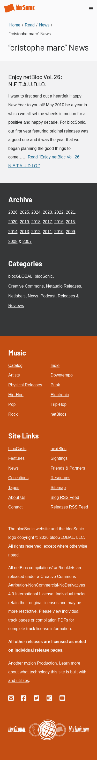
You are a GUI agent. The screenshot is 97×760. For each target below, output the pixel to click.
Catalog (15, 365)
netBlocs (58, 414)
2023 (47, 212)
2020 (13, 222)
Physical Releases (25, 385)
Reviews (16, 305)
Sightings (59, 458)
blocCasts (17, 449)
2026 (13, 212)
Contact (15, 507)
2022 (59, 212)
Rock (13, 414)
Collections (18, 478)
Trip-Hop (59, 404)
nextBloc (58, 449)
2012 (36, 231)
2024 (36, 212)
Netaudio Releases (63, 286)
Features (16, 458)
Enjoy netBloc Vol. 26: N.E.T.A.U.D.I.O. (35, 80)
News (33, 296)
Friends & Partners (68, 468)
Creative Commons (26, 286)
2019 (24, 222)
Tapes (13, 487)
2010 (59, 231)
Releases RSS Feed (69, 507)
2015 (70, 222)
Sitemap (58, 487)
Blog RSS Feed (65, 497)
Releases (66, 296)
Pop (12, 404)
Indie (55, 365)
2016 (59, 222)
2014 (13, 231)
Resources (60, 478)
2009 (70, 231)
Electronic (60, 395)
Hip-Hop (16, 395)
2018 (36, 222)
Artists (14, 375)
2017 (47, 222)
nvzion (30, 663)
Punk (55, 385)
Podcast (48, 296)
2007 (27, 241)
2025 (24, 212)
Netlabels (17, 296)
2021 (70, 212)
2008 (13, 241)
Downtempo (62, 375)
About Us (16, 497)
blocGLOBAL (20, 276)
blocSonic (44, 276)
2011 (47, 231)
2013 (24, 231)
